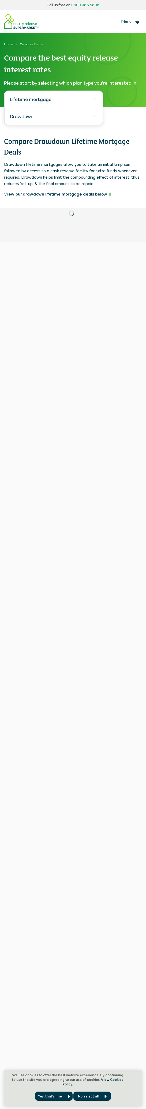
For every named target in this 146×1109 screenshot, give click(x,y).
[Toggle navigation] (130, 21)
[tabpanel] (73, 174)
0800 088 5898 (85, 5)
